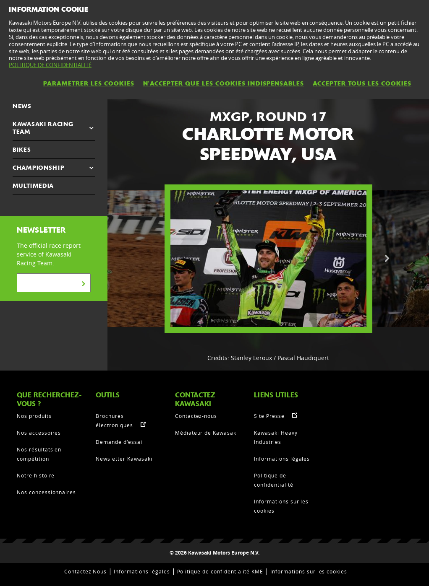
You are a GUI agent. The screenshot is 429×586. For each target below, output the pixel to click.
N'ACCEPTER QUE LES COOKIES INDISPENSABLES (223, 83)
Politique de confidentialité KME (220, 571)
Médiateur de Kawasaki (206, 432)
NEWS (22, 106)
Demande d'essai (119, 441)
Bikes (22, 149)
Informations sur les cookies (308, 571)
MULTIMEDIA (33, 185)
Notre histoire (36, 475)
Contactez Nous (85, 571)
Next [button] (387, 258)
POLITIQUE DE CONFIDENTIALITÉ (50, 65)
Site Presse (269, 415)
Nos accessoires (39, 432)
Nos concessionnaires (46, 492)
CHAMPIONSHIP (38, 167)
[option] (268, 258)
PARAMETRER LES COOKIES (88, 83)
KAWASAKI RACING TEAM (43, 127)
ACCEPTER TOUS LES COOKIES (362, 83)
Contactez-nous (196, 415)
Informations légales (282, 458)
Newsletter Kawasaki (124, 458)
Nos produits (34, 415)
